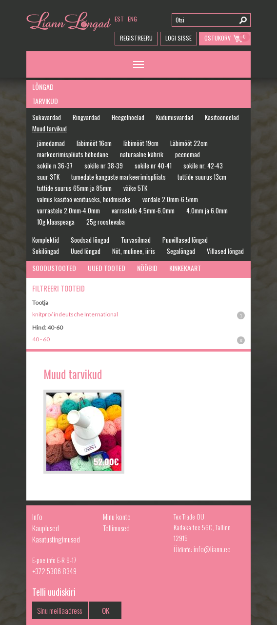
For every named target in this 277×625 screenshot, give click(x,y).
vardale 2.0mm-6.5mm (170, 199)
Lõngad (43, 87)
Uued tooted (106, 268)
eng (132, 19)
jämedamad (51, 143)
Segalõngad (181, 251)
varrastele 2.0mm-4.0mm (68, 210)
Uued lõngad (85, 251)
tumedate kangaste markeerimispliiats (118, 177)
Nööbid (147, 268)
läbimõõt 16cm (94, 143)
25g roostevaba (105, 222)
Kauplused (45, 527)
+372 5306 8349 (54, 570)
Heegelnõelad (128, 117)
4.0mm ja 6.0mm (207, 210)
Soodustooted (54, 268)
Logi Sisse (178, 38)
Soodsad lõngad (90, 240)
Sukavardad (46, 117)
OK (105, 610)
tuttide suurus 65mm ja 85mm (74, 188)
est (119, 19)
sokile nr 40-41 (153, 165)
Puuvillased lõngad (185, 240)
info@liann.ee (212, 548)
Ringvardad (86, 117)
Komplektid (45, 240)
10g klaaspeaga (56, 222)
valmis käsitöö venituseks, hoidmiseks (84, 199)
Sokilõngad (45, 251)
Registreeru (136, 38)
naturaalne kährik (141, 154)
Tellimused (116, 527)
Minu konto (117, 516)
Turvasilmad (136, 240)
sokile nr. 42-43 (203, 165)
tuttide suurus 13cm (202, 177)
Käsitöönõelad (222, 117)
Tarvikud (45, 101)
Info (37, 516)
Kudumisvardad (174, 117)
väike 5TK (135, 188)
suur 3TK (48, 177)
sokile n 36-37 (55, 165)
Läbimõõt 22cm (189, 143)
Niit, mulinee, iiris (133, 251)
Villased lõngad (225, 251)
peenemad (187, 154)
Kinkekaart (185, 268)
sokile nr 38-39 (103, 165)
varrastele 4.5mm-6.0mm (143, 210)
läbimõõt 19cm (140, 143)
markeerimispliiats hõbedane (72, 154)
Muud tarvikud (49, 128)
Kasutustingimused (56, 539)
